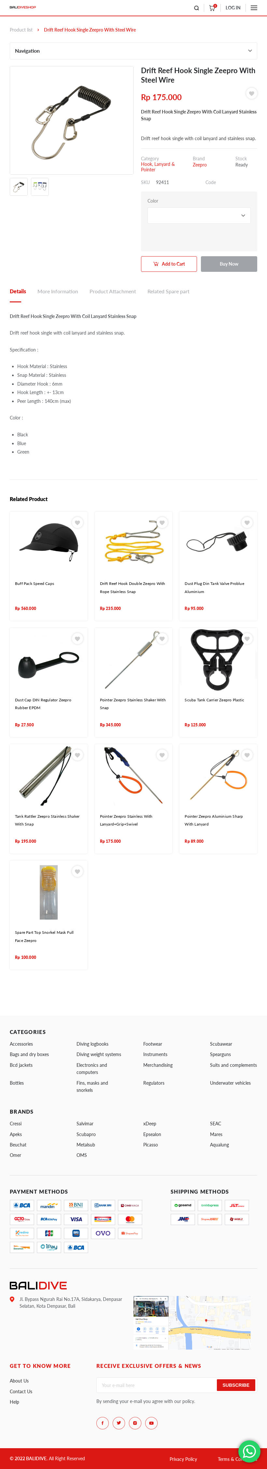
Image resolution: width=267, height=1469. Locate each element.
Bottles (17, 1083)
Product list (21, 30)
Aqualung (219, 1144)
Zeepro (200, 164)
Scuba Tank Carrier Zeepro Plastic (214, 699)
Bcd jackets (21, 1065)
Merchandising (158, 1065)
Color (153, 201)
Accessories (21, 1044)
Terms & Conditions (237, 1459)
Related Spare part (169, 291)
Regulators (153, 1083)
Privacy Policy (183, 1459)
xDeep (149, 1123)
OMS (82, 1155)
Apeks (16, 1134)
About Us (19, 1380)
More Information (57, 291)
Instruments (155, 1054)
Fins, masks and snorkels (92, 1086)
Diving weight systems (99, 1054)
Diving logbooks (92, 1044)
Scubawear (221, 1044)
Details (18, 291)
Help (14, 1402)
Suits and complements (233, 1065)
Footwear (152, 1044)
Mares (216, 1134)
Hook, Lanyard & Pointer (158, 166)
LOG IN (233, 7)
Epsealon (152, 1134)
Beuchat (18, 1144)
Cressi (15, 1123)
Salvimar (85, 1123)
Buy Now (229, 264)
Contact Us (21, 1391)
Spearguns (220, 1054)
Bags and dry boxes (29, 1054)
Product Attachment (113, 291)
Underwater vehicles (230, 1083)
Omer (15, 1155)
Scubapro (86, 1134)
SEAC (215, 1123)
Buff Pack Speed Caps (34, 583)
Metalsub (86, 1144)
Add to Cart (173, 264)
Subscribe (236, 1385)
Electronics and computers (92, 1068)
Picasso (150, 1144)
